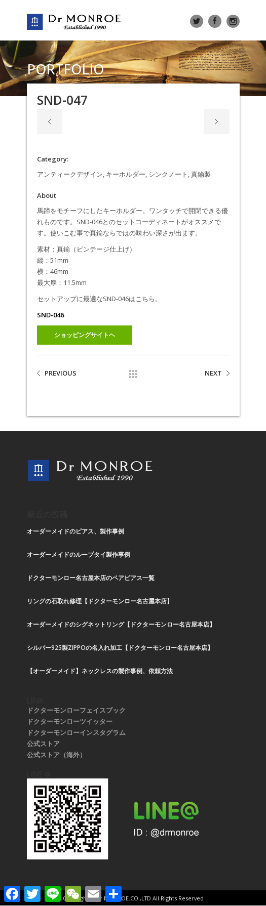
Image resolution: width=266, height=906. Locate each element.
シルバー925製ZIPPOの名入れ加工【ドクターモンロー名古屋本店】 (120, 647)
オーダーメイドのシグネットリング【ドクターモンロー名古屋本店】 (121, 624)
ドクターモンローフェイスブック (76, 710)
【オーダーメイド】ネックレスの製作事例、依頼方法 (100, 671)
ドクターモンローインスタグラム (76, 732)
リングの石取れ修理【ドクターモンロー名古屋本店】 (100, 601)
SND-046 (50, 314)
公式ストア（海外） (56, 754)
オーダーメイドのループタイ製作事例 (78, 554)
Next (217, 121)
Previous (49, 121)
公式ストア (43, 743)
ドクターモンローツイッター (69, 721)
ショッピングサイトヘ (84, 335)
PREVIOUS (61, 373)
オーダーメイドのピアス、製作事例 (75, 531)
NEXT (213, 373)
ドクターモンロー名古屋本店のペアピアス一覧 (91, 577)
